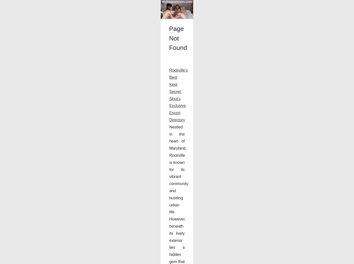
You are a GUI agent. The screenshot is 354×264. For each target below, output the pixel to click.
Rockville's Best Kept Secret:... (281, 203)
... (244, 240)
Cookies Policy (80, 259)
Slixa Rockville (196, 226)
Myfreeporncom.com (55, 259)
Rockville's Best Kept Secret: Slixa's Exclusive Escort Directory (86, 212)
